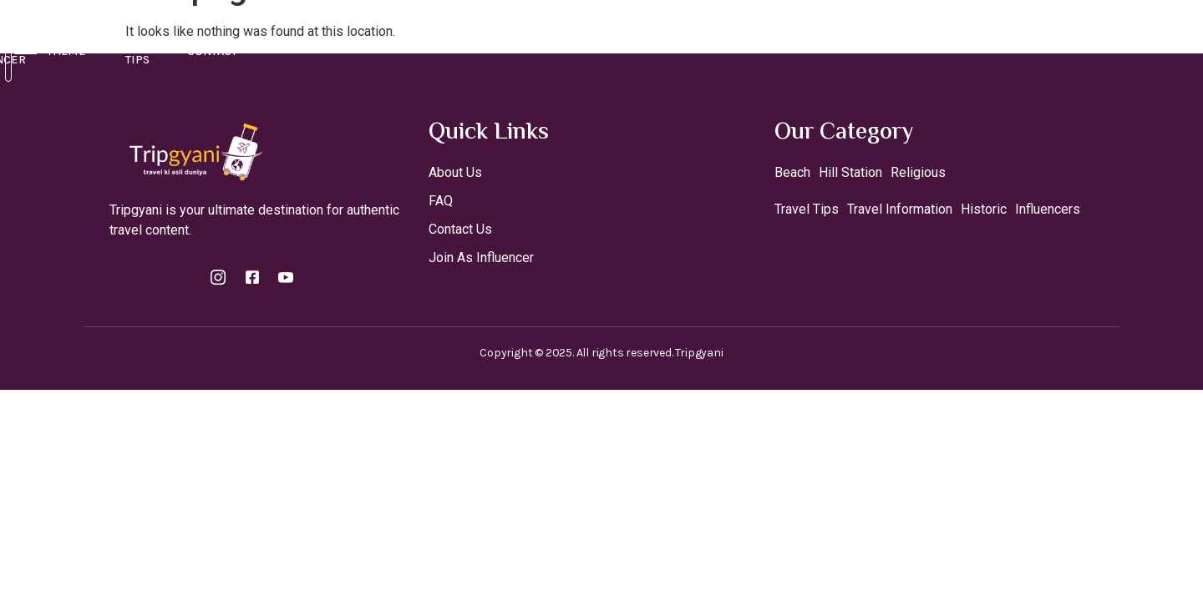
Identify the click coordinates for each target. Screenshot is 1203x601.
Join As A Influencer (566, 39)
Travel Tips (778, 39)
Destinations (424, 39)
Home (329, 39)
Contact (865, 39)
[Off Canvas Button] (1111, 38)
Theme (686, 39)
